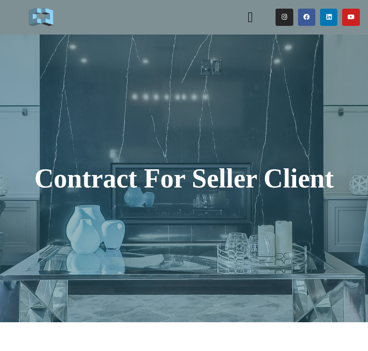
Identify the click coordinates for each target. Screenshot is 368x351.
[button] (250, 17)
